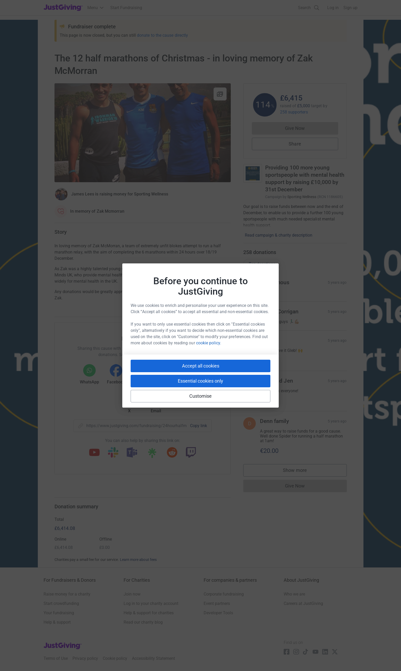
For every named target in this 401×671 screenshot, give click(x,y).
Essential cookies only (200, 381)
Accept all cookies (200, 366)
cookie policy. (208, 342)
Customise (200, 396)
